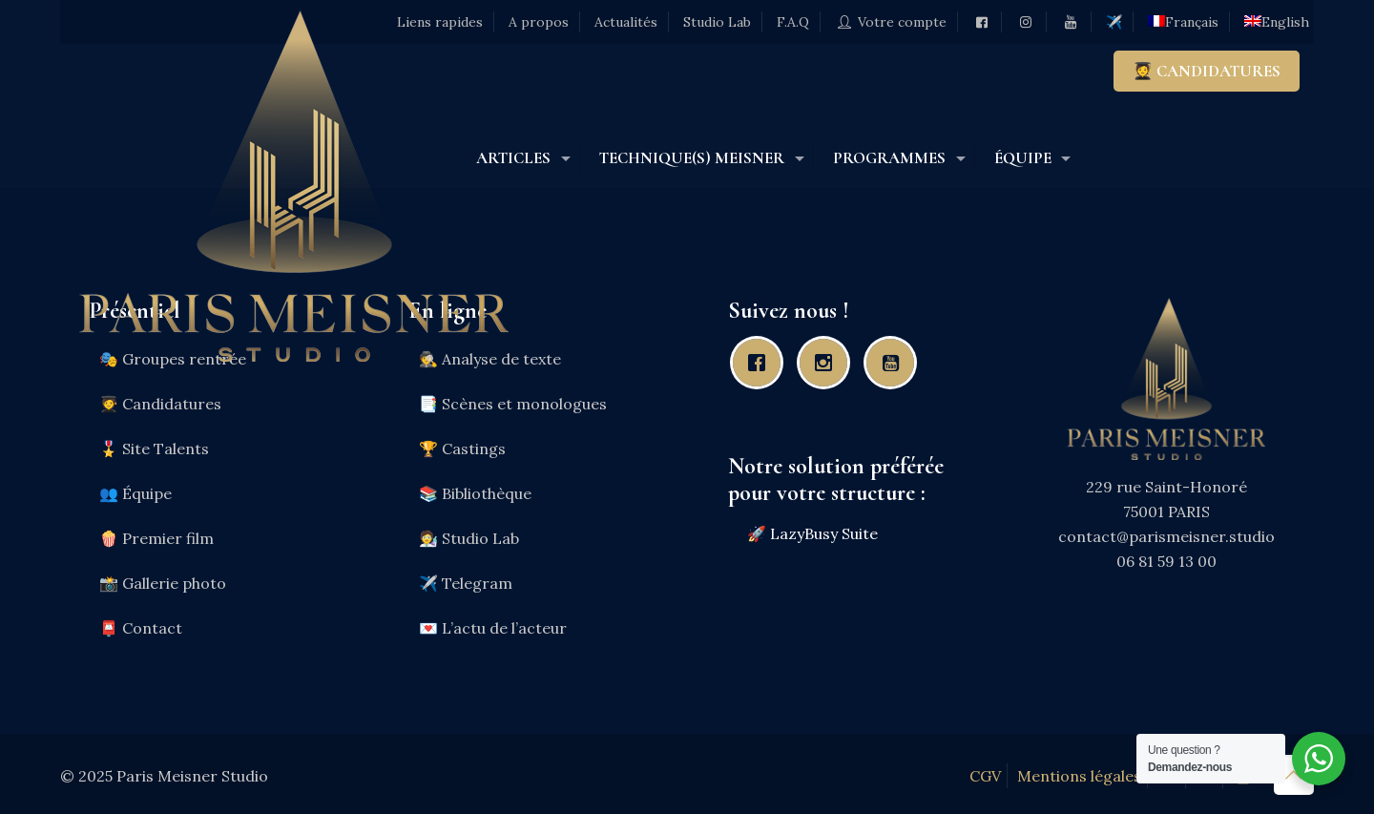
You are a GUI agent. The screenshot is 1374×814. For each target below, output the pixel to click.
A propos (539, 22)
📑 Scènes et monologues (513, 403)
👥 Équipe (135, 493)
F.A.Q (793, 22)
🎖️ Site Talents (154, 448)
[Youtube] (895, 362)
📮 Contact (140, 627)
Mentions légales (1079, 775)
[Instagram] (828, 362)
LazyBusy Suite (824, 533)
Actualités (625, 22)
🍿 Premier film (156, 538)
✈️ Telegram (465, 583)
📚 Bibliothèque (475, 493)
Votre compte (891, 22)
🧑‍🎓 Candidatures (160, 403)
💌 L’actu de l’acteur (493, 627)
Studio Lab (717, 22)
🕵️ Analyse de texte (490, 358)
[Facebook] (761, 362)
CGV (985, 775)
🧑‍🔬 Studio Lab (469, 538)
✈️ (1114, 22)
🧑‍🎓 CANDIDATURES (1206, 71)
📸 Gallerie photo (162, 583)
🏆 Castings (462, 448)
